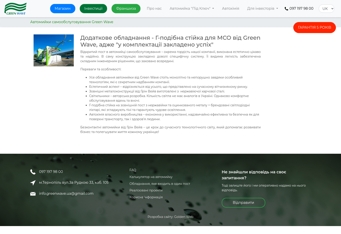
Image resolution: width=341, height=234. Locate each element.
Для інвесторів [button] (261, 8)
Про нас (154, 8)
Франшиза (126, 8)
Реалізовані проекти (146, 190)
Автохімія (230, 8)
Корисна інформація (146, 197)
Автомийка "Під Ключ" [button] (190, 8)
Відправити (243, 202)
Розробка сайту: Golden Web (170, 217)
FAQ (132, 170)
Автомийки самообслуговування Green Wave (71, 22)
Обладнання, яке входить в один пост (159, 184)
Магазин (63, 8)
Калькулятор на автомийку (150, 177)
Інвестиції (93, 8)
